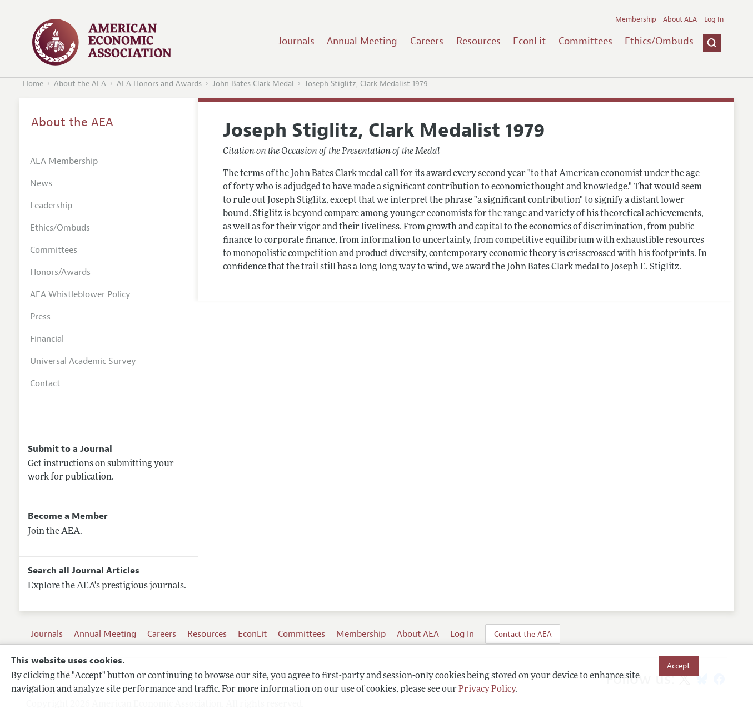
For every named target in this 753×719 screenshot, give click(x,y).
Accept (678, 666)
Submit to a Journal (70, 449)
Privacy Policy (486, 689)
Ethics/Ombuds (659, 41)
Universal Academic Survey (83, 361)
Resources (478, 41)
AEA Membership (64, 161)
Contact (45, 383)
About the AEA (80, 83)
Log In (714, 19)
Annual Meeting (362, 41)
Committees (585, 41)
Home (33, 83)
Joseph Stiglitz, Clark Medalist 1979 (366, 83)
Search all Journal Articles (83, 570)
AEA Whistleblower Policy (80, 294)
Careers (426, 41)
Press (40, 316)
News (41, 183)
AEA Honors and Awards (159, 83)
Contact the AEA (523, 634)
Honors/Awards (60, 272)
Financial (47, 338)
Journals (296, 41)
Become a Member (68, 516)
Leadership (51, 205)
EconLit (529, 41)
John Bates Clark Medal (253, 83)
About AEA (680, 19)
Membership (635, 19)
